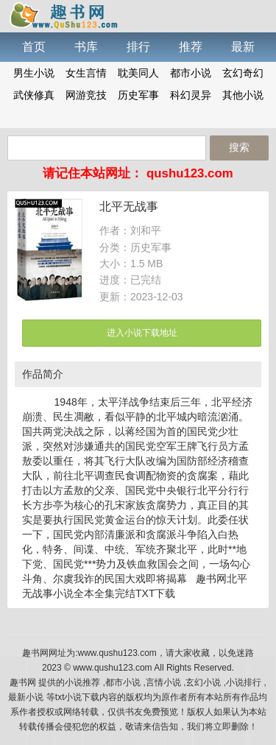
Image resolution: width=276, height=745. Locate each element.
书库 (86, 46)
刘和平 (145, 230)
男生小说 (33, 73)
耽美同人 (138, 73)
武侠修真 (33, 95)
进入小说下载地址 (142, 333)
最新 (243, 46)
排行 (138, 46)
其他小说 (242, 95)
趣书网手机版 (62, 15)
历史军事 (138, 95)
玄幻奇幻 (242, 73)
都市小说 (190, 73)
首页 (34, 46)
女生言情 (86, 73)
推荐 (190, 46)
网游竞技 (86, 95)
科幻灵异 (190, 95)
